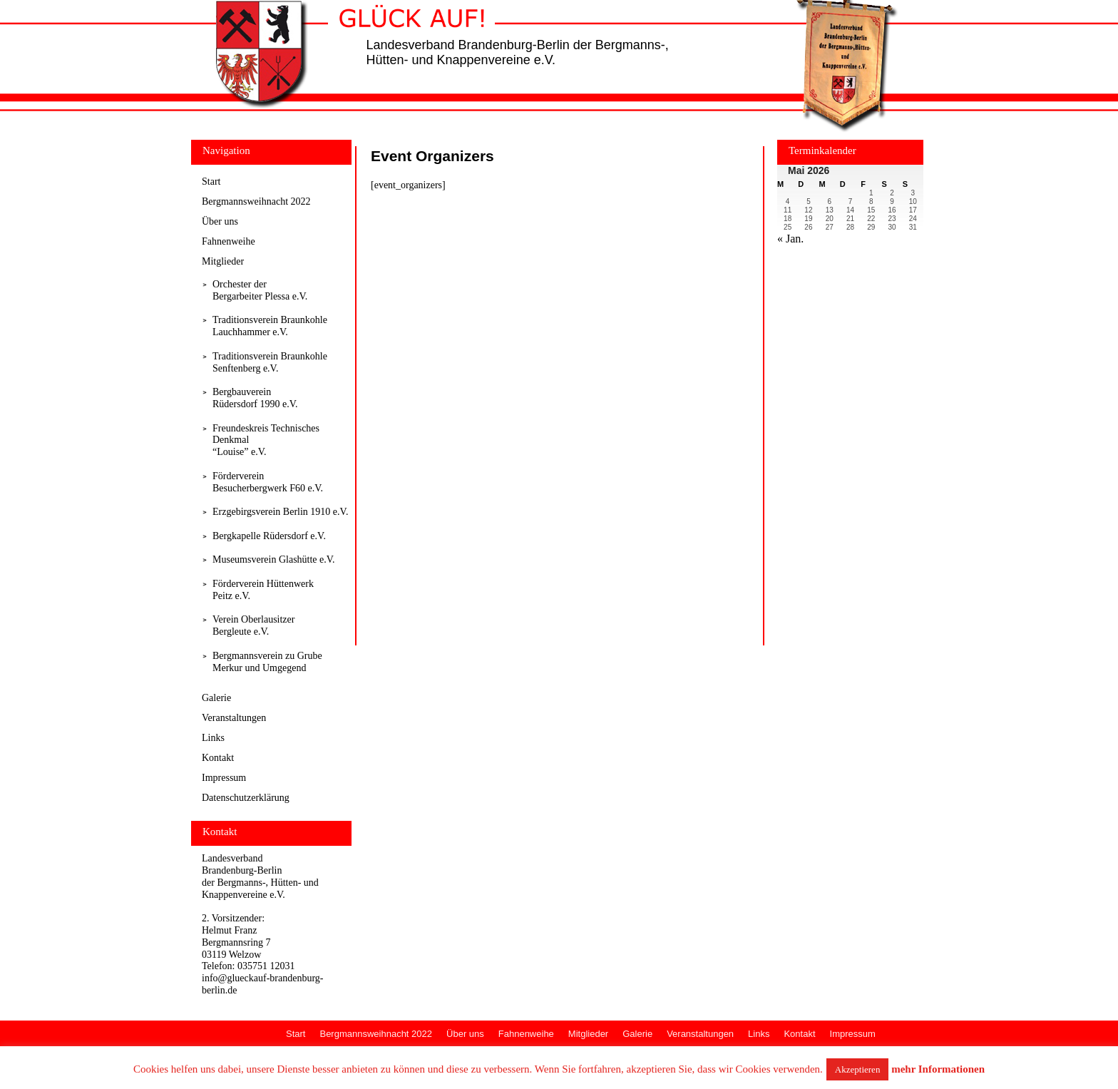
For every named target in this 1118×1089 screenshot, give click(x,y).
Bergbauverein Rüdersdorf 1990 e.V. (255, 398)
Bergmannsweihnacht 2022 (256, 201)
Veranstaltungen (234, 717)
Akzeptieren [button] (858, 1069)
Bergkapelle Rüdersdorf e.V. (269, 536)
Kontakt (218, 757)
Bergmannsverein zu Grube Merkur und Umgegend (267, 661)
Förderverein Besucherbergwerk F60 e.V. (267, 482)
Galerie (216, 697)
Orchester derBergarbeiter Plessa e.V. (259, 290)
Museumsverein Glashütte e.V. (273, 559)
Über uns (220, 221)
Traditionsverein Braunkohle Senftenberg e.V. (269, 362)
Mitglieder (223, 261)
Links (213, 737)
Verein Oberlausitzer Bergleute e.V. (253, 625)
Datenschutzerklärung (245, 797)
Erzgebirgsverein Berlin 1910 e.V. (280, 511)
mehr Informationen (938, 1069)
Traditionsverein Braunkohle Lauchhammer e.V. (269, 326)
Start (211, 181)
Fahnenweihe (228, 241)
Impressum (224, 777)
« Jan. (790, 238)
